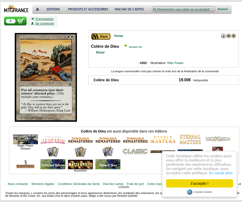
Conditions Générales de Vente (79, 184)
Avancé (223, 9)
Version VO (135, 47)
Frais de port (135, 184)
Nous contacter (18, 184)
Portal (118, 36)
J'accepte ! (200, 183)
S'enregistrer (42, 19)
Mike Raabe (175, 63)
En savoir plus (221, 173)
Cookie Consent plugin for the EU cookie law (199, 192)
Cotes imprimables (159, 184)
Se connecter (42, 23)
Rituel (100, 52)
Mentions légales (42, 184)
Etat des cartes (113, 184)
